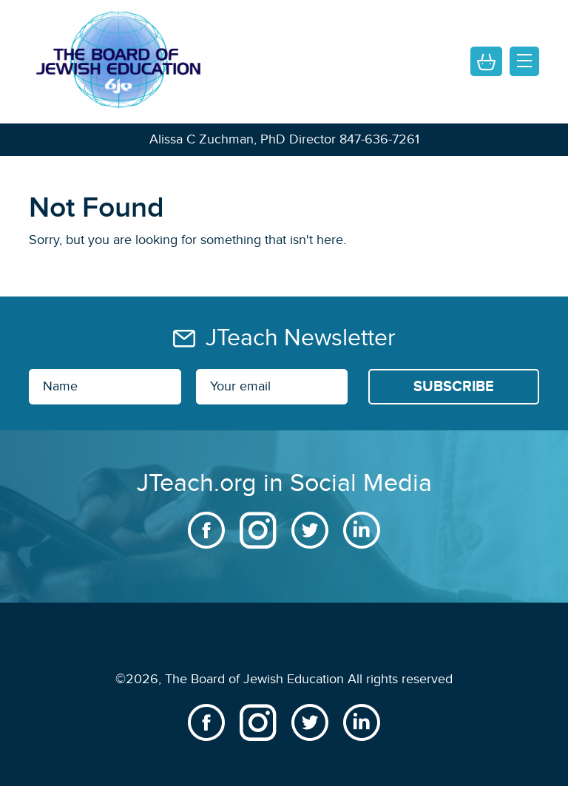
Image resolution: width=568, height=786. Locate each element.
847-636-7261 (379, 139)
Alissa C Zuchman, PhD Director (242, 139)
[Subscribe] (453, 386)
